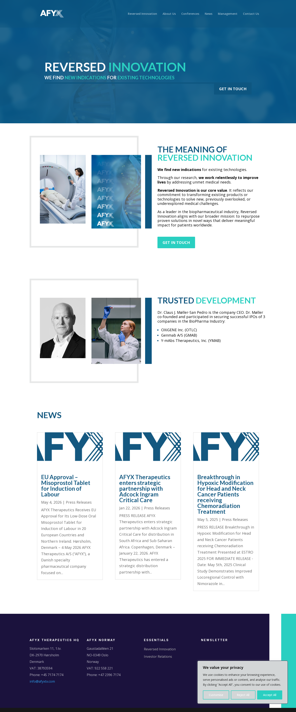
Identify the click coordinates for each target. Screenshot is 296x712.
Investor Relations (158, 656)
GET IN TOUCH (232, 88)
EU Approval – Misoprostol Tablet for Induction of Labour (65, 485)
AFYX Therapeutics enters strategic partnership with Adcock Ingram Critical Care (144, 488)
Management (227, 14)
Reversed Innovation (142, 14)
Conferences (190, 14)
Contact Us (251, 14)
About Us (169, 14)
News (208, 14)
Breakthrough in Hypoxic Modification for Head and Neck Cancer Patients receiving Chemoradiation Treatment (225, 494)
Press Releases (79, 502)
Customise (216, 695)
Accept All (269, 695)
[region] (242, 682)
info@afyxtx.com (42, 681)
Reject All (243, 695)
